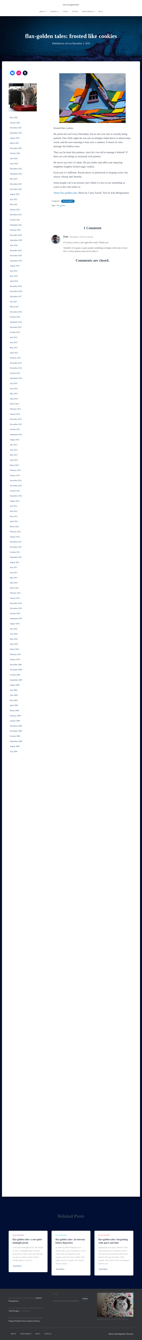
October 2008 (15, 736)
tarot (65, 11)
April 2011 (14, 583)
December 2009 (16, 664)
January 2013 (15, 475)
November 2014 (16, 368)
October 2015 (15, 332)
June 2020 (14, 245)
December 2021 (16, 215)
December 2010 (16, 603)
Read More (17, 1266)
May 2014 (14, 393)
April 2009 (14, 705)
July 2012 (13, 506)
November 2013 (16, 424)
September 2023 (16, 174)
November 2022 (16, 189)
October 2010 (15, 613)
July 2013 (13, 445)
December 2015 (16, 327)
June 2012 (14, 511)
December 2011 (16, 542)
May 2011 (14, 578)
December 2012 (16, 480)
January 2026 (15, 123)
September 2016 (16, 322)
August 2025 (15, 138)
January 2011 (15, 598)
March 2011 (14, 588)
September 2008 (16, 741)
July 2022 (13, 199)
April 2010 (14, 644)
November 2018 (16, 291)
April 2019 (14, 281)
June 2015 (14, 342)
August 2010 (15, 624)
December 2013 (16, 419)
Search (55, 1294)
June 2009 (14, 695)
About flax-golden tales (65, 192)
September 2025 (16, 133)
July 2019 (13, 271)
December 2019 (16, 250)
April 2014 (14, 399)
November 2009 (16, 670)
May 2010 (14, 639)
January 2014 (15, 414)
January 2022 (15, 209)
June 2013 (14, 450)
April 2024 (14, 164)
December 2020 (16, 235)
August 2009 (15, 685)
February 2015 (15, 358)
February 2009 (15, 716)
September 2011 (16, 557)
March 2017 (14, 307)
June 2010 (14, 634)
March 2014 (14, 404)
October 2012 (15, 491)
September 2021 (16, 225)
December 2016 (16, 312)
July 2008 (13, 751)
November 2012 (16, 486)
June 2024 (14, 158)
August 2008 (15, 746)
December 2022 (16, 184)
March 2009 (14, 710)
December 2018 (16, 286)
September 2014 (16, 378)
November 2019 (16, 255)
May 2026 (14, 117)
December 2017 (16, 296)
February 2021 (15, 230)
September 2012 (16, 496)
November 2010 (16, 608)
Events (75, 11)
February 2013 (15, 470)
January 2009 (15, 721)
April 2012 (14, 521)
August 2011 (14, 562)
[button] (45, 11)
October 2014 (15, 373)
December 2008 (16, 726)
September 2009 (16, 680)
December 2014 (16, 363)
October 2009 (15, 675)
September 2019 (16, 261)
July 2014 (13, 383)
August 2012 (15, 501)
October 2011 (15, 552)
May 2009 (14, 700)
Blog (101, 11)
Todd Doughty (14, 1311)
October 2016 (15, 317)
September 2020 (16, 240)
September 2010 (16, 618)
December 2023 (16, 169)
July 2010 (13, 629)
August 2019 (15, 266)
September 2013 (16, 434)
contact (48, 1334)
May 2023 (14, 179)
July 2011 (13, 567)
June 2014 (14, 388)
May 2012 (14, 516)
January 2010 (15, 659)
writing (54, 11)
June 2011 (14, 572)
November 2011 (16, 547)
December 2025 (16, 128)
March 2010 (14, 649)
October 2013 (15, 429)
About (42, 11)
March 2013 (14, 465)
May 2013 (14, 455)
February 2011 (15, 593)
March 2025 (14, 143)
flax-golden (68, 201)
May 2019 (14, 276)
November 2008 (16, 731)
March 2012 (14, 526)
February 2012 (15, 532)
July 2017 (13, 302)
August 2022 (15, 194)
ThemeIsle (129, 1334)
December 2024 (16, 148)
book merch (88, 11)
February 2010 (15, 654)
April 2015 (14, 353)
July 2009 (13, 690)
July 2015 (13, 337)
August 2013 (15, 440)
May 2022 (14, 204)
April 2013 (14, 460)
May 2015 (14, 348)
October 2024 (15, 153)
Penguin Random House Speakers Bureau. (24, 1321)
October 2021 (15, 220)
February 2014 (15, 409)
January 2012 (15, 537)
